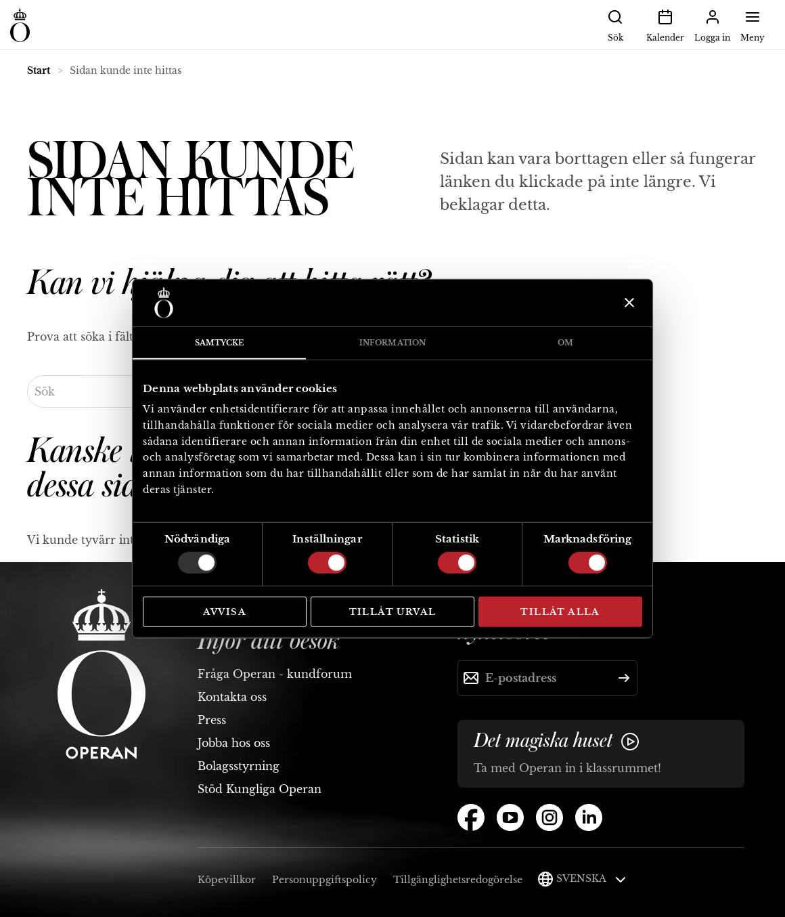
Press (212, 720)
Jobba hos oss (234, 743)
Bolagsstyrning (238, 766)
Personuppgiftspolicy (324, 880)
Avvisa (224, 611)
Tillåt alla (560, 611)
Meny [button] (752, 24)
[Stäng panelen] (627, 302)
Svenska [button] (591, 878)
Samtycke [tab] (219, 342)
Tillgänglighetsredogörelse (457, 880)
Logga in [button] (712, 24)
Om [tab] (565, 342)
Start (38, 70)
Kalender (665, 24)
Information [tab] (392, 342)
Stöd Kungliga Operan (259, 789)
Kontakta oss (232, 697)
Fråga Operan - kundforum (275, 674)
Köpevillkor (227, 880)
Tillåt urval (392, 611)
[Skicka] (623, 678)
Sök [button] (615, 24)
